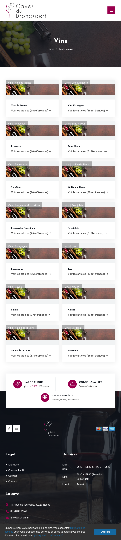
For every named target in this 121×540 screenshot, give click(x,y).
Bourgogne (17, 269)
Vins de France (19, 106)
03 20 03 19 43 (18, 511)
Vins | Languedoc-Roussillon (24, 205)
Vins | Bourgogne (17, 246)
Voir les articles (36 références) (88, 110)
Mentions (13, 464)
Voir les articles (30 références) (88, 192)
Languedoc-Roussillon (23, 228)
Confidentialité (16, 470)
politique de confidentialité (48, 535)
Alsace (71, 310)
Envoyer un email (19, 517)
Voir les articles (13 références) (88, 273)
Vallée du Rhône (76, 187)
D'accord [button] (105, 532)
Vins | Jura (70, 246)
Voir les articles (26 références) (31, 192)
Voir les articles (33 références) (31, 355)
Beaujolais (73, 228)
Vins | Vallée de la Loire (21, 327)
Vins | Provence (17, 123)
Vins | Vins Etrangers (76, 82)
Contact (12, 481)
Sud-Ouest (16, 187)
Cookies (12, 475)
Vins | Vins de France (19, 82)
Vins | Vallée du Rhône (77, 164)
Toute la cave (66, 49)
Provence (16, 146)
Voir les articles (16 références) (31, 151)
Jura (70, 269)
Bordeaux (73, 351)
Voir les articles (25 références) (31, 233)
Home (51, 49)
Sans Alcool (74, 146)
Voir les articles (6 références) (87, 151)
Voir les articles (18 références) (31, 110)
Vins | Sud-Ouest (17, 164)
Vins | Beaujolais (74, 205)
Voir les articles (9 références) (30, 314)
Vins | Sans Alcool (75, 123)
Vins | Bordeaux (73, 327)
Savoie (14, 310)
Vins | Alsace (72, 286)
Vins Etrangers (76, 106)
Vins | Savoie (15, 286)
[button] (64, 535)
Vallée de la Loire (20, 351)
